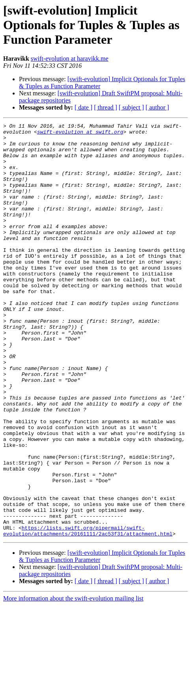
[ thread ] (105, 107)
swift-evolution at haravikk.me (70, 58)
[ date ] (83, 107)
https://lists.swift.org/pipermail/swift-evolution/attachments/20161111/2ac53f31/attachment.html (87, 613)
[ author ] (157, 107)
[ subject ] (131, 107)
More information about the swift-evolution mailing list (73, 681)
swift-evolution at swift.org (80, 134)
